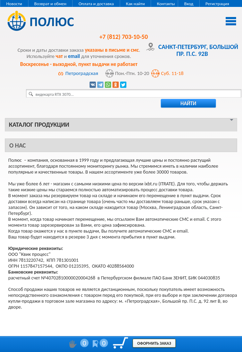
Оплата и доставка (96, 3)
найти (189, 103)
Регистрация (217, 3)
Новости (14, 3)
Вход (188, 3)
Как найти (135, 3)
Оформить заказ (154, 343)
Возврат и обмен (50, 3)
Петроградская (81, 73)
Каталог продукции (39, 124)
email (74, 56)
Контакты (166, 3)
